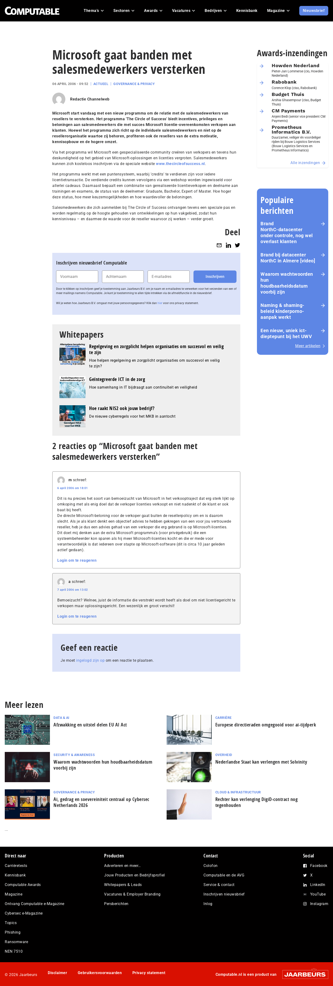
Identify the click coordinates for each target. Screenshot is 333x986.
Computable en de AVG (223, 875)
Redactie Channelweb (90, 99)
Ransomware (16, 942)
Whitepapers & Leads (123, 884)
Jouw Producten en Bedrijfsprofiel (134, 875)
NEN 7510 (14, 951)
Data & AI (61, 718)
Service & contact (219, 884)
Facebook (319, 865)
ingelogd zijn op (90, 660)
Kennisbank (15, 875)
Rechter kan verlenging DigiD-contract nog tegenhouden (256, 802)
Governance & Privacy (134, 84)
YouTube (318, 894)
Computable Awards (23, 884)
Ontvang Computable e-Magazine (34, 903)
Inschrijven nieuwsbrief (224, 894)
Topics (11, 923)
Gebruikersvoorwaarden (100, 973)
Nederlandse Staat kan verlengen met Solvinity (261, 762)
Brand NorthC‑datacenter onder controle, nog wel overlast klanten (287, 232)
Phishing (12, 932)
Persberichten (116, 903)
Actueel (101, 84)
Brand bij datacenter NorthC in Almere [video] (288, 258)
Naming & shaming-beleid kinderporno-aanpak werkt (282, 311)
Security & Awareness (74, 755)
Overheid (223, 755)
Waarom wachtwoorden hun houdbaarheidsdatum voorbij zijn (287, 283)
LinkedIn (317, 884)
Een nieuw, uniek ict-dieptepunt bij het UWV (286, 333)
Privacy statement (148, 973)
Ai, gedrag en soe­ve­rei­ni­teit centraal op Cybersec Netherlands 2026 (101, 802)
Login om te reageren (77, 560)
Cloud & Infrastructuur (238, 792)
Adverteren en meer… (122, 865)
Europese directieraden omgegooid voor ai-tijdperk (265, 724)
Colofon (210, 865)
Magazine (13, 894)
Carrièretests (16, 865)
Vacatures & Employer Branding (132, 894)
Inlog (207, 903)
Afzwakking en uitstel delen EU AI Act (90, 724)
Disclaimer (57, 973)
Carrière (223, 718)
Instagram (319, 903)
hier (160, 303)
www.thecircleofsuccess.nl (180, 163)
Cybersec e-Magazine (24, 913)
